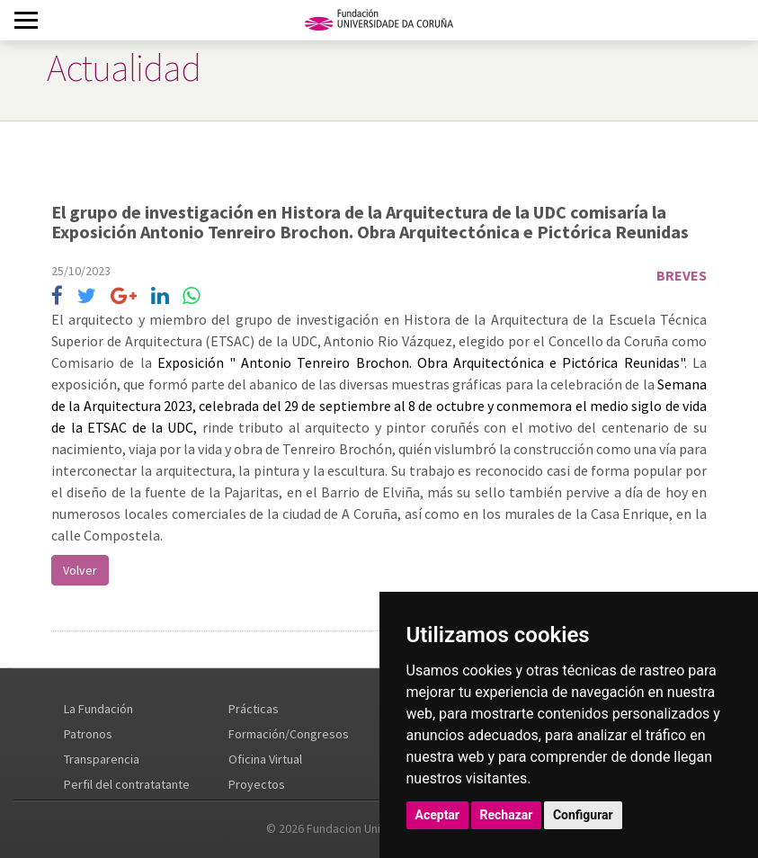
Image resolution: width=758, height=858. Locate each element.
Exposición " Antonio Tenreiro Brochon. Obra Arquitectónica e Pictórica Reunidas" (420, 362)
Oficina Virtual (265, 759)
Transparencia (101, 759)
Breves (681, 275)
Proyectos (256, 784)
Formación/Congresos (288, 734)
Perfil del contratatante (127, 784)
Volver (80, 570)
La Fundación (98, 709)
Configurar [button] (583, 815)
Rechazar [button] (506, 815)
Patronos (88, 734)
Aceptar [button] (437, 815)
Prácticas (253, 709)
